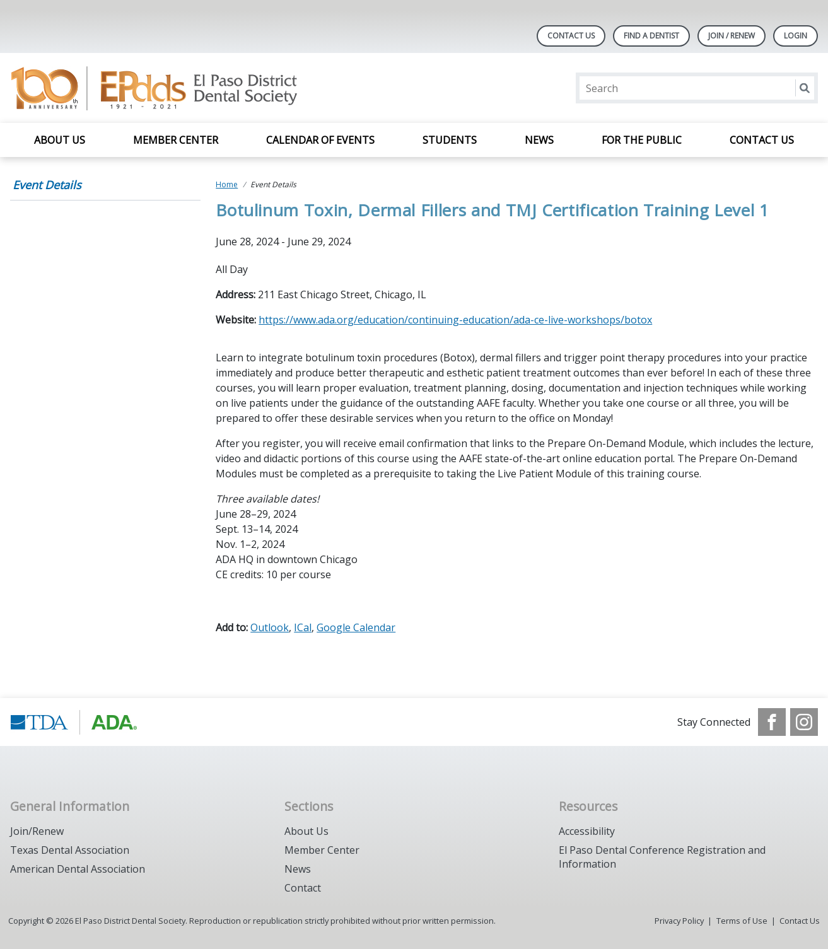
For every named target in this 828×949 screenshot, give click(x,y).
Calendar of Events (320, 140)
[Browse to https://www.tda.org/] (74, 722)
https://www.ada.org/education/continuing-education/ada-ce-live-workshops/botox (455, 320)
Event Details (47, 184)
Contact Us (571, 35)
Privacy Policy (679, 920)
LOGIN (795, 35)
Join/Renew (37, 831)
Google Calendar (356, 627)
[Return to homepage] (173, 88)
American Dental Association (77, 869)
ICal (303, 627)
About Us (59, 140)
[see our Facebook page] (772, 722)
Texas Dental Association (69, 850)
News (539, 140)
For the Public (642, 140)
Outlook (269, 627)
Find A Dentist (651, 35)
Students (450, 140)
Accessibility (587, 831)
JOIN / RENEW (731, 35)
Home (227, 184)
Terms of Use (741, 920)
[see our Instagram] (804, 722)
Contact (302, 888)
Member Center (175, 140)
